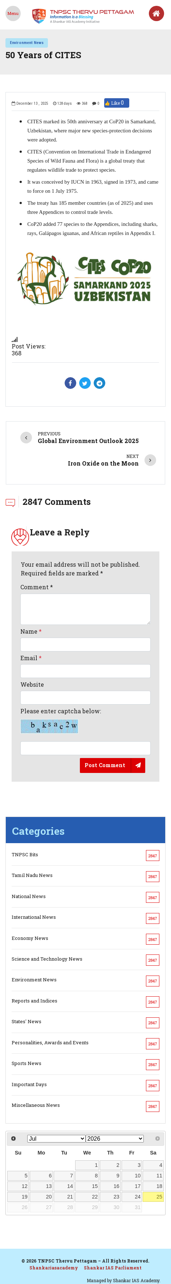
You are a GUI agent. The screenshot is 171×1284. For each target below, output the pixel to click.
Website (32, 684)
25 (159, 1197)
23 (116, 1197)
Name (31, 631)
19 (25, 1197)
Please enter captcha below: (60, 720)
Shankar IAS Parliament (113, 1268)
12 (25, 1186)
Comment (36, 586)
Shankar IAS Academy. (136, 1280)
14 (70, 1186)
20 (49, 1197)
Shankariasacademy (53, 1268)
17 (138, 1186)
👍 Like (117, 103)
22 (95, 1197)
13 (49, 1186)
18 (159, 1186)
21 (70, 1197)
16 (116, 1186)
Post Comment (105, 765)
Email (31, 657)
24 (138, 1197)
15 (95, 1186)
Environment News (27, 42)
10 (138, 1176)
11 (159, 1176)
